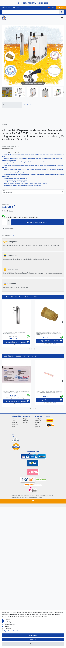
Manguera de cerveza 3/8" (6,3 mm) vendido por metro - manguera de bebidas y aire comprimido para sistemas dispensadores (49, 392)
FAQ (13, 420)
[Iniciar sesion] (6, 7)
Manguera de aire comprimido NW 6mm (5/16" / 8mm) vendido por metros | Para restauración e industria (33, 169)
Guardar (33, 644)
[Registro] (16, 7)
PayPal (7, 626)
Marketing (8, 622)
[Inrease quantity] (8, 220)
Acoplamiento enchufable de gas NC (14, 172)
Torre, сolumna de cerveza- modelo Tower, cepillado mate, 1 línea (22, 185)
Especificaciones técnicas (11, 105)
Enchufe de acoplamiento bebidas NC (14, 182)
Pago (13, 419)
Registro (25, 420)
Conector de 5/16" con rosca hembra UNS (16, 180)
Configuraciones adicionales (10, 631)
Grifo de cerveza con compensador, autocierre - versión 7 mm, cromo (23, 171)
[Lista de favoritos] (53, 7)
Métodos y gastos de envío (15, 424)
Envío (13, 235)
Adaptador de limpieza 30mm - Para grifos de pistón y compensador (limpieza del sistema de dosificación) (48, 333)
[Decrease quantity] (8, 223)
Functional (8, 628)
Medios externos (10, 624)
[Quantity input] (4, 222)
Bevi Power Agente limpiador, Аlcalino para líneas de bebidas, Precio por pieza (16, 391)
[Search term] (30, 12)
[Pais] (49, 7)
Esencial (7, 619)
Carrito (25, 422)
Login (25, 419)
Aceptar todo (33, 635)
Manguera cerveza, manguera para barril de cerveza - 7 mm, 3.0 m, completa (25, 183)
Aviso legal (38, 419)
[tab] (12, 105)
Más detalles (28, 105)
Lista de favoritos (8, 228)
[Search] (61, 12)
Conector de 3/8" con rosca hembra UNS (15, 178)
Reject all (33, 639)
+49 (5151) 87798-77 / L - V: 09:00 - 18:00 (33, 3)
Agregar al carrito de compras (45, 222)
